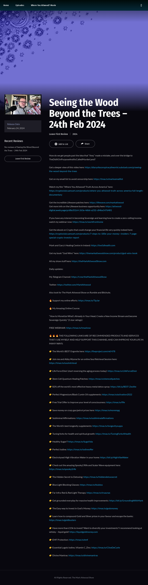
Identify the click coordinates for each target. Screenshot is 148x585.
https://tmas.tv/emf (78, 539)
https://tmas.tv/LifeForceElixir (122, 371)
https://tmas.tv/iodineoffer (80, 449)
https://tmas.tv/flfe (115, 402)
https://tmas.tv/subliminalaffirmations (95, 418)
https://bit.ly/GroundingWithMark (126, 500)
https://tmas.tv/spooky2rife (62, 469)
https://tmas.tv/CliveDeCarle (105, 547)
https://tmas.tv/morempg (107, 410)
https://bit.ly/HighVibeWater (114, 457)
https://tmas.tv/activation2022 (117, 394)
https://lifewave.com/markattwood (107, 202)
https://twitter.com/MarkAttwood (74, 284)
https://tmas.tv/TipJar (89, 300)
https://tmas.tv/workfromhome (88, 221)
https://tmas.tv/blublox (91, 484)
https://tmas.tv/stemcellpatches (104, 378)
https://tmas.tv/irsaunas (98, 492)
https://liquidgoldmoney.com (83, 531)
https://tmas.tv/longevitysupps (107, 426)
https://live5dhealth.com (103, 245)
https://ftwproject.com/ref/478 (100, 351)
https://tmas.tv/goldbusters (62, 520)
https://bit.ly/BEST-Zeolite (123, 386)
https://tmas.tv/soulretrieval (63, 363)
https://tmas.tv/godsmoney (104, 508)
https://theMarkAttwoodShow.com (89, 261)
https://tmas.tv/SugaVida (80, 441)
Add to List (61, 144)
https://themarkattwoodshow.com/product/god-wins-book (108, 253)
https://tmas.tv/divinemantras (83, 555)
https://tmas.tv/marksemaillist (108, 179)
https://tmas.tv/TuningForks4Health (113, 433)
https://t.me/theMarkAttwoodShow (89, 276)
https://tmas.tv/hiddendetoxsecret (100, 476)
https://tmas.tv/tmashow (78, 327)
